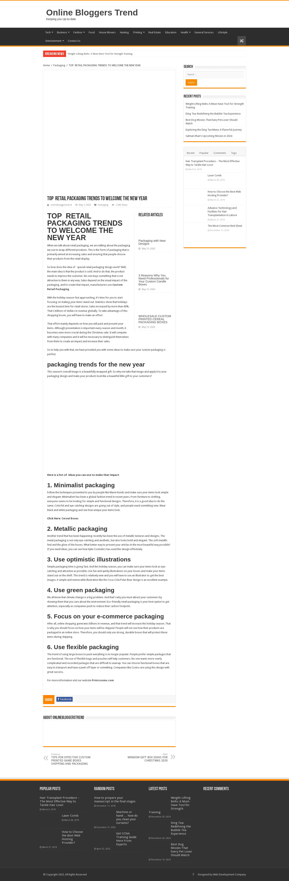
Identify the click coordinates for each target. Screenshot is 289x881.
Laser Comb (215, 175)
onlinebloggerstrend (61, 205)
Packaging (59, 65)
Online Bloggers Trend (92, 12)
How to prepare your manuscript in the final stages (114, 799)
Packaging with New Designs (152, 242)
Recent (190, 152)
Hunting (124, 32)
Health (184, 32)
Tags (234, 152)
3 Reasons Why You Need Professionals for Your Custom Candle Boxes (153, 280)
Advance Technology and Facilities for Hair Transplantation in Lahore (222, 211)
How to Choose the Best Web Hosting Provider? (72, 837)
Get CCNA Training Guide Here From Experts (126, 839)
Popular (204, 152)
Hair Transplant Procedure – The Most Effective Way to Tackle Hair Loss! (59, 801)
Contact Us (74, 40)
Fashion (77, 32)
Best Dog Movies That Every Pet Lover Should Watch (181, 849)
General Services (204, 32)
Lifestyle (222, 32)
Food (92, 32)
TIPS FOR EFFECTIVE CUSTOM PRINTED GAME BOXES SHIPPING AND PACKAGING (71, 759)
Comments (220, 152)
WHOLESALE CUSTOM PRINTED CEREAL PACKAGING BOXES (154, 319)
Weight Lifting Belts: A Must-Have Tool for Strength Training (100, 53)
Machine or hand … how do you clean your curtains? (127, 817)
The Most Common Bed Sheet (225, 225)
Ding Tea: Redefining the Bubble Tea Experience (213, 113)
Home (46, 65)
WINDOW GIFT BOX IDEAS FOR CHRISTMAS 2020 (147, 757)
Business (62, 32)
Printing (137, 32)
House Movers (107, 32)
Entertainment (53, 40)
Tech (48, 32)
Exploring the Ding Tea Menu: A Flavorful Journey (214, 129)
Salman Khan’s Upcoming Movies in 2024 (209, 135)
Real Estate (155, 32)
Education (170, 32)
